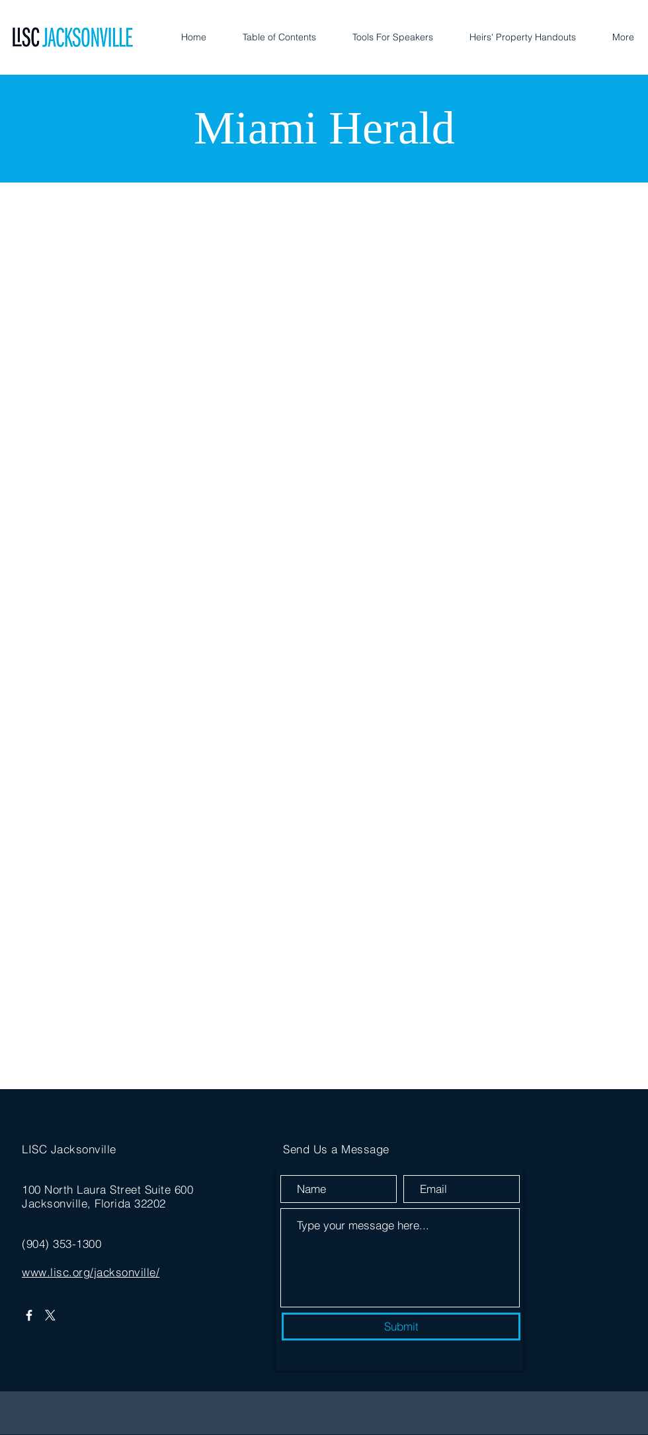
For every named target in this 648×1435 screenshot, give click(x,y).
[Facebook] (29, 1315)
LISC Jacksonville (69, 1149)
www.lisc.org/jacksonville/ (90, 1272)
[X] (50, 1315)
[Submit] (401, 1326)
